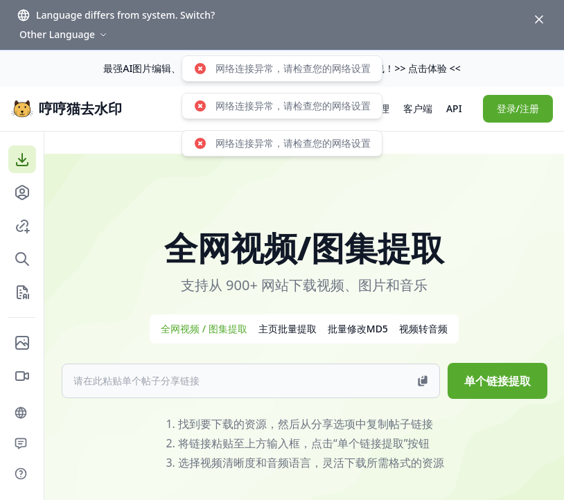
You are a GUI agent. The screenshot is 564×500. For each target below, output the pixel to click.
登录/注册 (518, 108)
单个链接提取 (497, 381)
